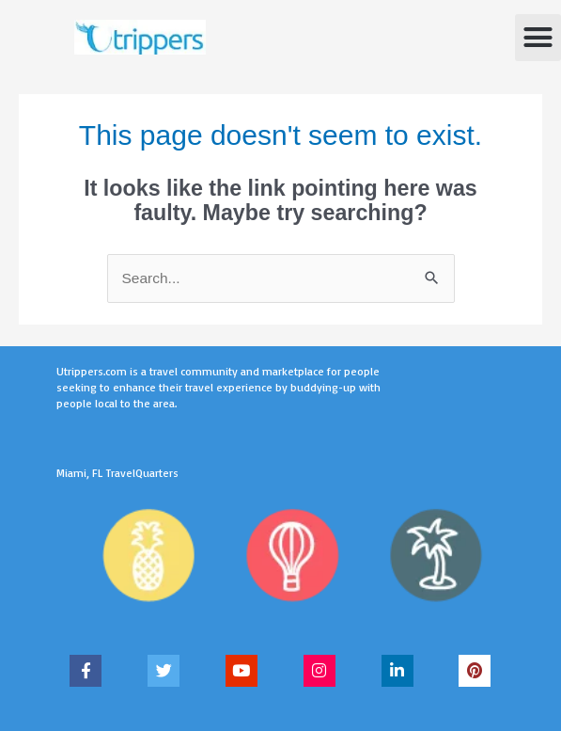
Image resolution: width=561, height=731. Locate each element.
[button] (538, 37)
